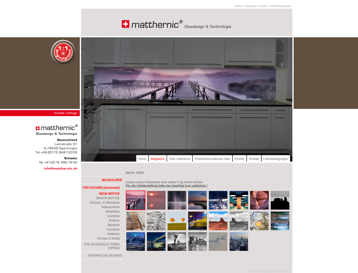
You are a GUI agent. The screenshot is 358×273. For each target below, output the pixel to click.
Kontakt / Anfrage (65, 113)
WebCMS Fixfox (281, 271)
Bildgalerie (158, 159)
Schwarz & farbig (108, 238)
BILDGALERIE (112, 180)
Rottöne (114, 220)
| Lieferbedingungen (279, 5)
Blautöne (114, 225)
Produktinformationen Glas (212, 159)
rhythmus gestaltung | (260, 271)
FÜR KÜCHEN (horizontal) (101, 187)
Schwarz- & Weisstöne (105, 202)
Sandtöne (113, 229)
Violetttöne (113, 211)
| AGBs (263, 5)
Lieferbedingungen (276, 159)
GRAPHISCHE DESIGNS (105, 255)
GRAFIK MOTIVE (108, 198)
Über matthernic (179, 159)
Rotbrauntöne (110, 207)
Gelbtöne (113, 234)
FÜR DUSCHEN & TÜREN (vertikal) (102, 246)
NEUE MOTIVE (109, 193)
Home (238, 5)
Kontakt (254, 159)
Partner (239, 159)
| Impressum (250, 5)
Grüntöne (113, 216)
